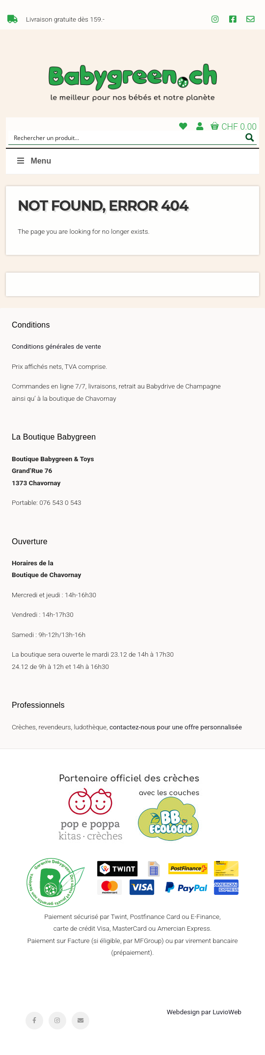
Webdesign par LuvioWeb (204, 1012)
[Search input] (126, 137)
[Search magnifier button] (250, 137)
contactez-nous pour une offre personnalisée (175, 727)
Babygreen (132, 83)
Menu (33, 161)
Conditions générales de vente (56, 346)
